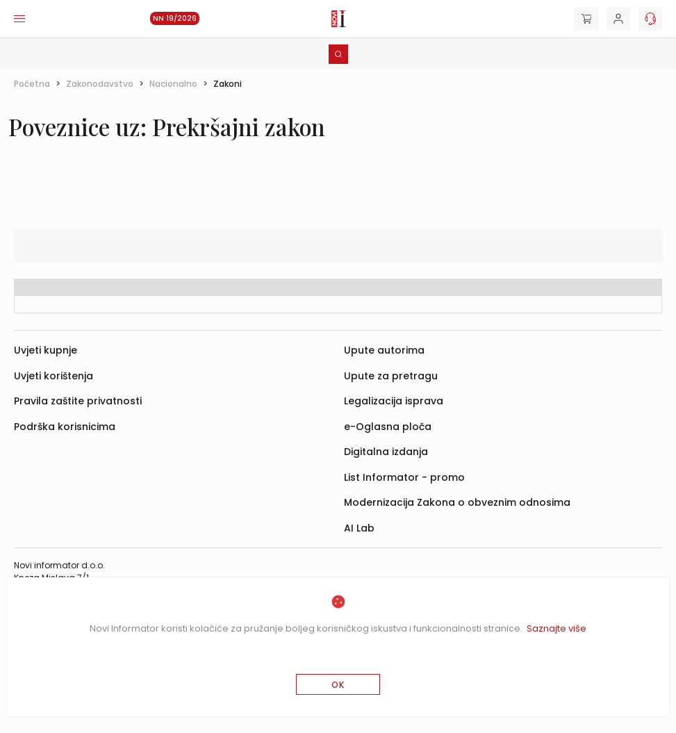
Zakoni (227, 84)
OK (338, 685)
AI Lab (359, 528)
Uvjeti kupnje (45, 350)
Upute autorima (384, 350)
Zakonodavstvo (99, 84)
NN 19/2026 (175, 18)
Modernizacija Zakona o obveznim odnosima (457, 502)
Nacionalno (173, 84)
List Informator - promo (404, 477)
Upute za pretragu (391, 376)
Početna (32, 84)
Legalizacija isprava (393, 401)
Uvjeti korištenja (53, 376)
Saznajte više (556, 628)
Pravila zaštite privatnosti (78, 401)
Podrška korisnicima (64, 427)
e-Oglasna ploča (387, 427)
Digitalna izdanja (386, 452)
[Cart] (586, 19)
